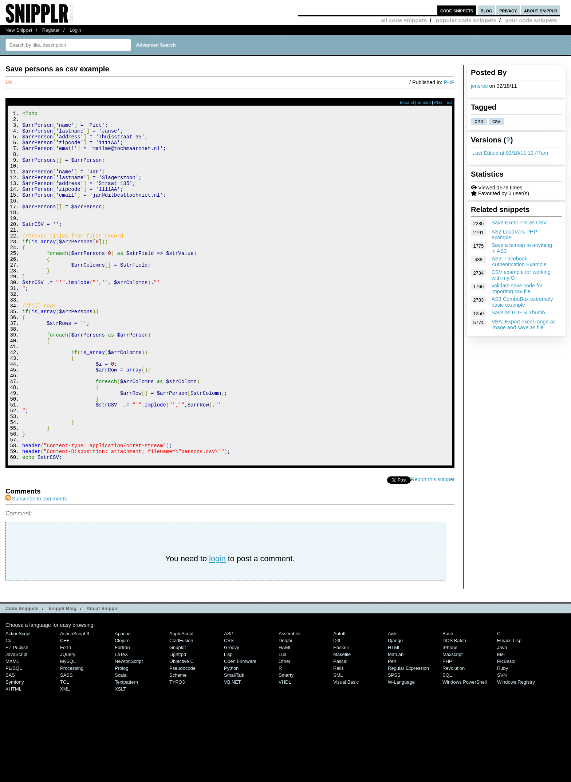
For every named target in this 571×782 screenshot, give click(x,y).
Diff (336, 706)
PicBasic (506, 727)
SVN (502, 740)
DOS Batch (454, 706)
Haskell (340, 713)
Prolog (121, 733)
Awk (392, 699)
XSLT (120, 754)
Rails (338, 733)
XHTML (13, 754)
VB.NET (232, 747)
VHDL (285, 747)
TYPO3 (177, 747)
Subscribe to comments (36, 564)
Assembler (290, 699)
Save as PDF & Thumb (518, 312)
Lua (283, 720)
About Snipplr (102, 674)
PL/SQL (13, 733)
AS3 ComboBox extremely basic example (522, 302)
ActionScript (18, 699)
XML (65, 754)
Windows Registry (516, 747)
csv (496, 121)
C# (8, 706)
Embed (424, 102)
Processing (71, 733)
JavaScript (16, 720)
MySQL (68, 727)
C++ (64, 706)
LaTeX (121, 720)
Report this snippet (432, 545)
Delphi (285, 706)
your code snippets (531, 20)
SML (338, 740)
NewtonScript (129, 727)
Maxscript (452, 720)
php (478, 121)
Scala (120, 740)
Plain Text (443, 102)
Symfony (14, 747)
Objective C (181, 727)
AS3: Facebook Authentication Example (519, 261)
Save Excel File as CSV (519, 222)
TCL (64, 747)
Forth (65, 713)
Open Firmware (240, 727)
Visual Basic (346, 747)
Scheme (178, 740)
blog (486, 10)
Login (75, 30)
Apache (123, 699)
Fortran (122, 713)
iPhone (449, 713)
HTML (394, 713)
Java (502, 713)
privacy (508, 10)
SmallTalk (234, 740)
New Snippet (18, 30)
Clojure (122, 706)
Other (284, 727)
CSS (229, 706)
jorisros (479, 86)
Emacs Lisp (509, 706)
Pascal (340, 727)
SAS (10, 740)
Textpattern (126, 747)
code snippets (456, 10)
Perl (392, 727)
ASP (228, 699)
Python (231, 733)
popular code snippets (466, 20)
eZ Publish (16, 713)
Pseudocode (182, 733)
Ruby (502, 733)
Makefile (342, 720)
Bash (447, 699)
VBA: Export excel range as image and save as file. (524, 324)
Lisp (228, 720)
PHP (449, 82)
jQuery (67, 720)
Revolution (453, 733)
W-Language (401, 747)
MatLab (395, 720)
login (217, 624)
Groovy (231, 713)
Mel (501, 720)
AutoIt (339, 699)
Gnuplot (177, 713)
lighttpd (177, 720)
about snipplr (540, 10)
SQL (447, 740)
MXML (12, 727)
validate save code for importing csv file (517, 288)
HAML (285, 713)
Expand (407, 102)
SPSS (394, 740)
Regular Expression (408, 733)
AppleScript (181, 699)
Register (51, 30)
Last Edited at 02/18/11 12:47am (510, 153)
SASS (66, 740)
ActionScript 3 (74, 699)
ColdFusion (181, 706)
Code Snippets (22, 674)
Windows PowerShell (464, 747)
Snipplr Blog (62, 674)
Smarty (286, 740)
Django (395, 706)
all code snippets (404, 20)
